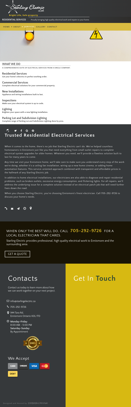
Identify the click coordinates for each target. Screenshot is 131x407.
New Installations (13, 91)
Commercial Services (16, 82)
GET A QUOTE (17, 254)
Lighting (8, 109)
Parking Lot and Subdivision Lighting (25, 118)
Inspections (10, 100)
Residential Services (15, 73)
